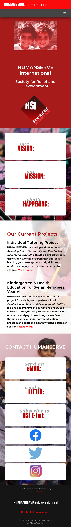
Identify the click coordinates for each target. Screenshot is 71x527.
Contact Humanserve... (35, 512)
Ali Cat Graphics (35, 491)
